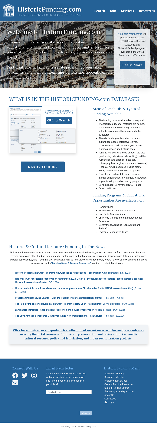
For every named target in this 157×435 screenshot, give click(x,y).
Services (127, 11)
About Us (109, 395)
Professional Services (115, 380)
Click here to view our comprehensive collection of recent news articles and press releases (78, 330)
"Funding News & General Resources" (71, 263)
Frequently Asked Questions (119, 391)
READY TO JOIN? (42, 166)
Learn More (132, 65)
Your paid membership (130, 34)
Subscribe (85, 413)
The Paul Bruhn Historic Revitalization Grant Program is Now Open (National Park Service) (74, 303)
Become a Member (114, 377)
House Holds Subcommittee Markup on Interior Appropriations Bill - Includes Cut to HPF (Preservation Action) (79, 290)
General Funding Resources (118, 384)
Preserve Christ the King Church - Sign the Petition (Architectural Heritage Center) (69, 297)
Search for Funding (114, 373)
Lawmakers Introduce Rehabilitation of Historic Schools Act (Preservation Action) (70, 309)
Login (109, 402)
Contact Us (110, 398)
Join (113, 11)
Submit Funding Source (116, 387)
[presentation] (69, 402)
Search (99, 11)
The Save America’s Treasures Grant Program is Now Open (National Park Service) (70, 315)
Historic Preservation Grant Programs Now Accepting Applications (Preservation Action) (73, 272)
